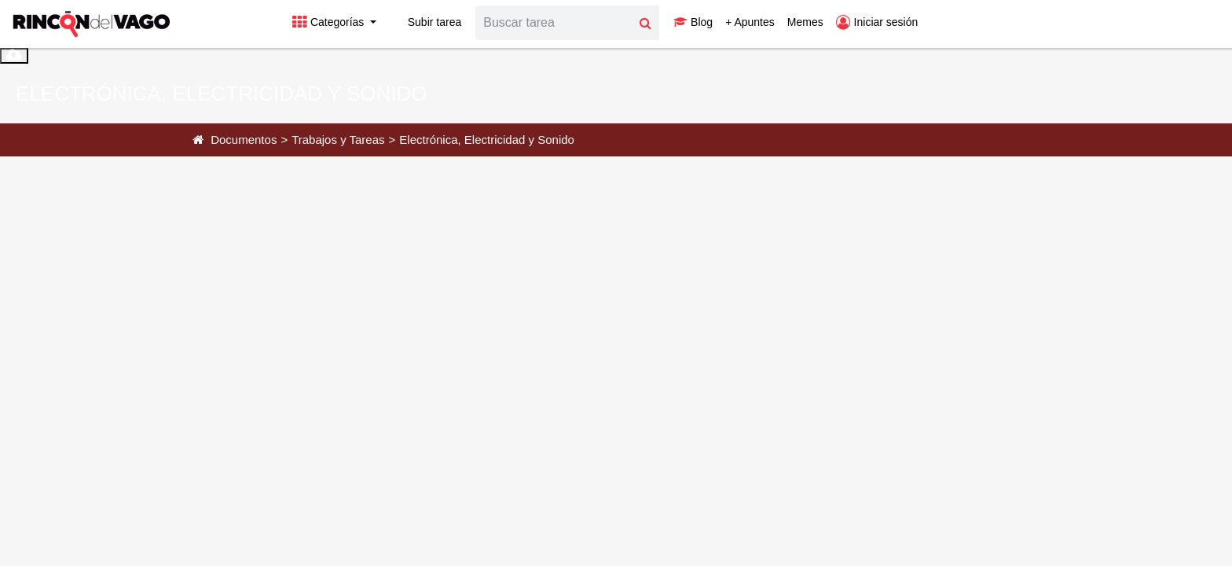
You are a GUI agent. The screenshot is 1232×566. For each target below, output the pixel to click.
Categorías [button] (329, 22)
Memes (805, 22)
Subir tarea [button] (425, 22)
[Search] (553, 23)
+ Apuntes (750, 22)
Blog (693, 22)
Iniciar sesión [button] (877, 22)
